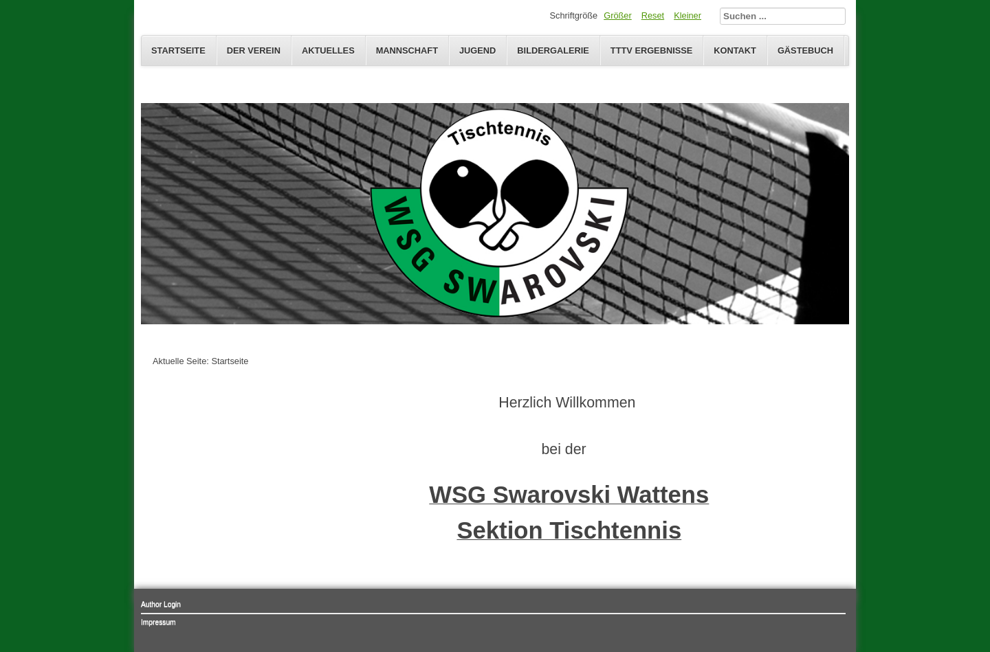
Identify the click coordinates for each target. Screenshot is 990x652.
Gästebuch (805, 50)
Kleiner (687, 15)
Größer (618, 15)
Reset (652, 15)
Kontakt (735, 50)
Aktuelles (328, 50)
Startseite (178, 50)
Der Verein (253, 50)
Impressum (158, 622)
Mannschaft (407, 50)
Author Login (161, 604)
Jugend (477, 50)
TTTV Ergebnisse (651, 50)
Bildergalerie (553, 50)
